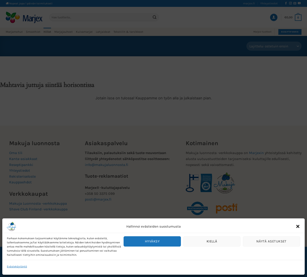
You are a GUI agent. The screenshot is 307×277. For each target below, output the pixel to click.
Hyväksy (152, 241)
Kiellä (212, 241)
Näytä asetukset (271, 241)
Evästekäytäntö (17, 266)
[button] (298, 226)
